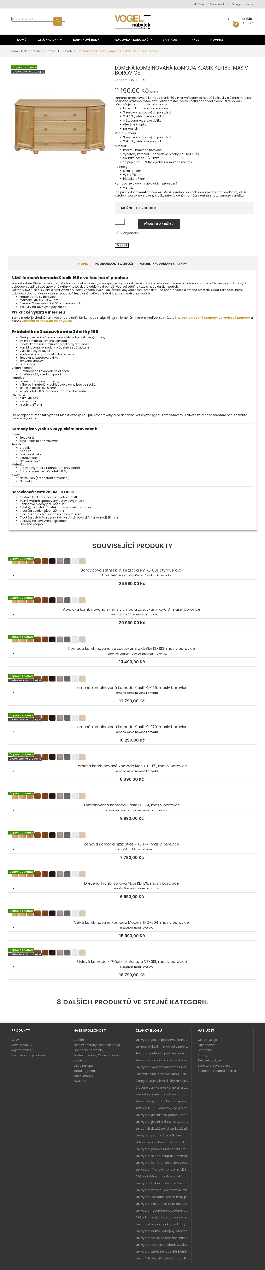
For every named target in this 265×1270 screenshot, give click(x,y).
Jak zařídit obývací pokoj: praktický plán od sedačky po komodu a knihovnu (164, 1224)
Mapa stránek (83, 1076)
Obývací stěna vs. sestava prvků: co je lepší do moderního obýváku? (164, 1176)
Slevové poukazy (210, 1060)
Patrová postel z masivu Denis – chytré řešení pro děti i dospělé (164, 1074)
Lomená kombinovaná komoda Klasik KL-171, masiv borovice (132, 757)
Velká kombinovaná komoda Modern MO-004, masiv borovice (132, 914)
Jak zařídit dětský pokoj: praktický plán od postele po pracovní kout (164, 1128)
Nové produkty (21, 1045)
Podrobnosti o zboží (114, 263)
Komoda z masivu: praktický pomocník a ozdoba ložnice (164, 1094)
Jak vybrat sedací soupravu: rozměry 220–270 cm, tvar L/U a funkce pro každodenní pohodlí (164, 1156)
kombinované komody (199, 318)
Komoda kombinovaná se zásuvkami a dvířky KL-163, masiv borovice (132, 640)
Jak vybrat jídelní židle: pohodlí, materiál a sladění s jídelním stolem (164, 1115)
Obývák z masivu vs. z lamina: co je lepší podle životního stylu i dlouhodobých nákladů (164, 1217)
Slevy (15, 1040)
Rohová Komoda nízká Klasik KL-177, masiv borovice (132, 835)
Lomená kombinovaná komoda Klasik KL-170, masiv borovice (132, 718)
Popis (83, 263)
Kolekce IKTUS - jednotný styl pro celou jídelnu (164, 1108)
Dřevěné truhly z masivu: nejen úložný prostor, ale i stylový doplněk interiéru (164, 1087)
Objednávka (218, 4)
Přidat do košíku (159, 224)
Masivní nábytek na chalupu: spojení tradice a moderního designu (164, 1101)
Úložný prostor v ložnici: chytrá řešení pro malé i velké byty (164, 1081)
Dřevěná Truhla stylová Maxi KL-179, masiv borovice (132, 875)
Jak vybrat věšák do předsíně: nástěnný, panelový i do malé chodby (164, 1238)
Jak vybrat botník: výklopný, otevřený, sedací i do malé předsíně (164, 1231)
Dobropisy (205, 1050)
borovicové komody (234, 318)
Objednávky (206, 1045)
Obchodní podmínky (88, 1050)
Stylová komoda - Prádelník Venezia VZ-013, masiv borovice (132, 953)
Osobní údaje (207, 1040)
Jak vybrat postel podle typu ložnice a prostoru (164, 1040)
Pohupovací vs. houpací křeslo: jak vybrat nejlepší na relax (164, 1142)
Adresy (202, 1055)
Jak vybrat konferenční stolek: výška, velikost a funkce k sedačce (164, 1163)
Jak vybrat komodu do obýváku (47, 321)
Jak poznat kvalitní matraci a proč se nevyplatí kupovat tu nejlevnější (164, 1046)
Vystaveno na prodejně (28, 1055)
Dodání (78, 1040)
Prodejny (79, 1081)
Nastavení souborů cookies (217, 1071)
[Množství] (120, 222)
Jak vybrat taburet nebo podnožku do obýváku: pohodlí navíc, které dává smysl (164, 1210)
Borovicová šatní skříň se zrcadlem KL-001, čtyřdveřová (132, 561)
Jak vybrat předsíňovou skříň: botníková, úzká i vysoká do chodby (164, 1251)
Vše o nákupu (83, 1066)
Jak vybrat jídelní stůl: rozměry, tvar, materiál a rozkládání (164, 1122)
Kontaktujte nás (84, 1071)
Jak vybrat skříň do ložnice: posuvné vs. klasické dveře (164, 1067)
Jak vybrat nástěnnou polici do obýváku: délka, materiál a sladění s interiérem (164, 1204)
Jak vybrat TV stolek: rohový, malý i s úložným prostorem (164, 1169)
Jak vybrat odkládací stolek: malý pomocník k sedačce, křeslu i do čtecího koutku (164, 1197)
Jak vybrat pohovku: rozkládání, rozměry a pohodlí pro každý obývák (164, 1149)
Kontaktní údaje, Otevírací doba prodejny (96, 1058)
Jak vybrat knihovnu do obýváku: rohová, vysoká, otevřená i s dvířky (164, 1183)
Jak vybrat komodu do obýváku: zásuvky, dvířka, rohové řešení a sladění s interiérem (164, 1190)
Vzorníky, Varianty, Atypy (163, 263)
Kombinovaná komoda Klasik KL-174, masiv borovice (132, 796)
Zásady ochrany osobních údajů (96, 1045)
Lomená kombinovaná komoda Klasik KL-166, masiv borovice (132, 679)
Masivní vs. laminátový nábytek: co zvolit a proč (164, 1060)
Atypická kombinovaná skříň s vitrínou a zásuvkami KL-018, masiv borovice (132, 601)
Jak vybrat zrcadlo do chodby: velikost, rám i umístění (164, 1245)
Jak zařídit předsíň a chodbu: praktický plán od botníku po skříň (164, 1258)
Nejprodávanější (22, 1050)
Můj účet (199, 4)
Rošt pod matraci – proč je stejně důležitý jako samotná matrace (164, 1053)
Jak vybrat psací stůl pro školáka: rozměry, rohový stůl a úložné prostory (164, 1135)
